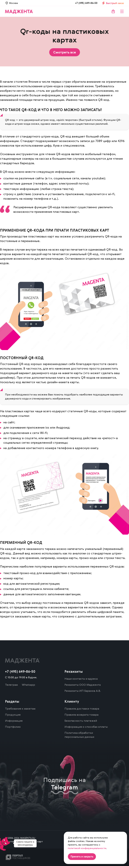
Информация (14, 720)
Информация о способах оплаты (86, 727)
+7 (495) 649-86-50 (86, 3)
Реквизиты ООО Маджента (82, 685)
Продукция (12, 714)
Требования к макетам (20, 708)
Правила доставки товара (81, 708)
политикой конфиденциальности (87, 848)
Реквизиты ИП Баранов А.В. (82, 691)
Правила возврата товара (81, 714)
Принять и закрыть (82, 856)
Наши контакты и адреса (81, 678)
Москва (13, 3)
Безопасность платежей (80, 720)
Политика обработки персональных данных (79, 735)
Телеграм (11, 685)
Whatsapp (28, 685)
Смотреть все (64, 52)
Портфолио (13, 727)
